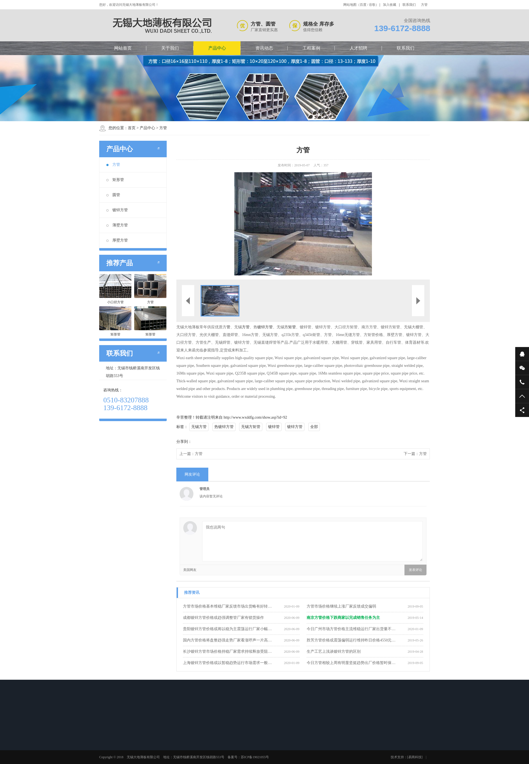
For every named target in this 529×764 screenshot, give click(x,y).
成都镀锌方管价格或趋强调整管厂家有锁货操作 (223, 618)
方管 (424, 5)
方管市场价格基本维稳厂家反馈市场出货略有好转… (227, 606)
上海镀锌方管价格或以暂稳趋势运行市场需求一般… (227, 663)
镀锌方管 (117, 210)
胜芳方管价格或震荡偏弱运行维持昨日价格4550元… (351, 640)
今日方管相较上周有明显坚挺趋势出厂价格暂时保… (351, 663)
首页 (132, 128)
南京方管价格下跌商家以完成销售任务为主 (343, 618)
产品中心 (217, 48)
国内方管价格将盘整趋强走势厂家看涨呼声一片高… (227, 640)
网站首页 (123, 48)
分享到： (184, 442)
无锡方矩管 (250, 427)
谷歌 (372, 5)
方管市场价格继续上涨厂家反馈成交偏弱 (341, 606)
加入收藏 (389, 5)
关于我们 (170, 48)
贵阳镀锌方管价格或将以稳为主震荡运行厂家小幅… (227, 629)
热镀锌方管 (224, 427)
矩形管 (115, 180)
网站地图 (350, 5)
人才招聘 (358, 48)
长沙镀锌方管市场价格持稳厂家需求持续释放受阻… (227, 651)
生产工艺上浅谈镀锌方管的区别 (334, 651)
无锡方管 (199, 427)
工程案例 (311, 48)
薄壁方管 (117, 225)
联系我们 (409, 5)
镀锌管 (274, 427)
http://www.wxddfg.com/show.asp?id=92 (255, 417)
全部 (314, 427)
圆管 (113, 195)
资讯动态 (264, 48)
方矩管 (290, 327)
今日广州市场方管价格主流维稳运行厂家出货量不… (351, 629)
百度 (363, 5)
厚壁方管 (117, 240)
